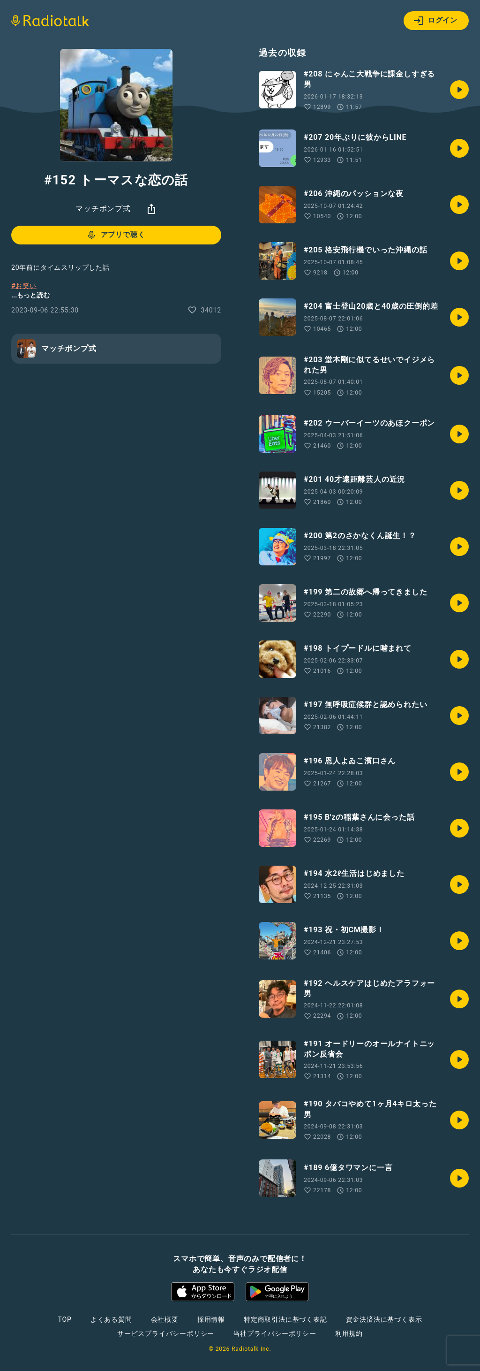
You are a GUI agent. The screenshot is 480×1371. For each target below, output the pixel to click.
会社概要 (165, 1319)
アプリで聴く (115, 235)
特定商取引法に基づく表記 (285, 1319)
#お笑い (24, 285)
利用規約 (349, 1333)
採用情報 (211, 1319)
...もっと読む (30, 295)
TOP (65, 1319)
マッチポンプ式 (103, 208)
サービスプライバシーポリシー (165, 1333)
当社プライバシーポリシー (274, 1333)
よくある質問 (111, 1319)
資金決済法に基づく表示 (384, 1319)
